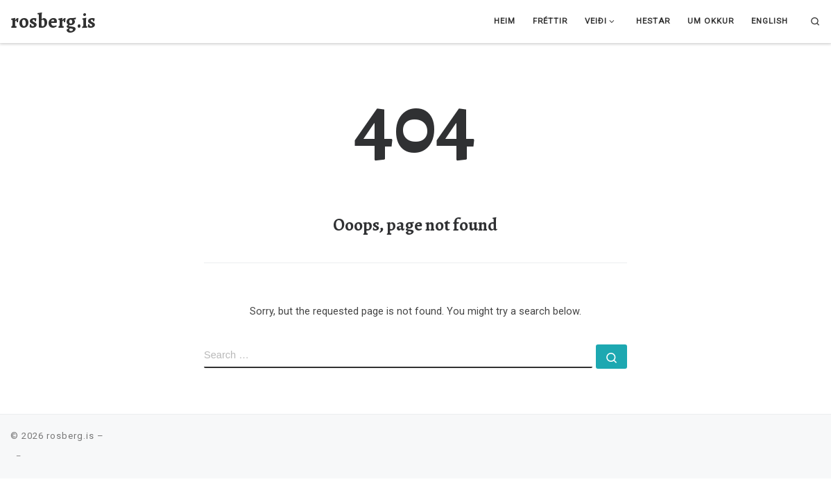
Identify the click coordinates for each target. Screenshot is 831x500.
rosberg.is (70, 436)
